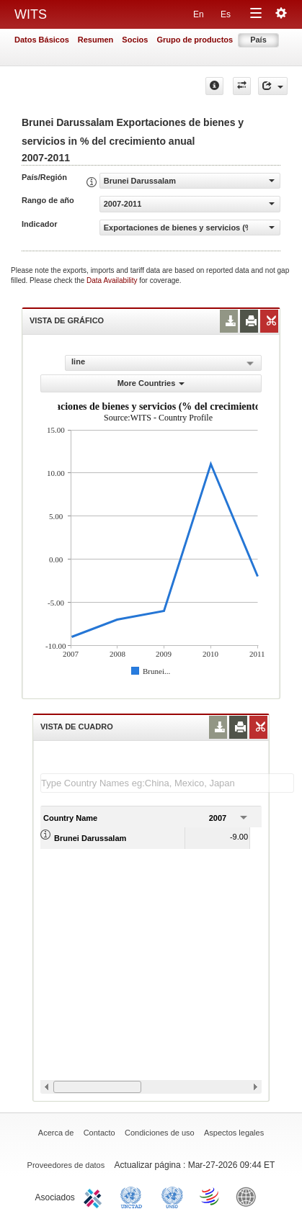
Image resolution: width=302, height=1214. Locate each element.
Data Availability (112, 280)
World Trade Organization (210, 1196)
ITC (95, 1196)
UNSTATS (172, 1196)
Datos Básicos (41, 39)
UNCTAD (134, 1196)
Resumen (96, 39)
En (198, 14)
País (258, 39)
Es (226, 14)
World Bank (249, 1196)
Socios (135, 39)
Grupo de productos (194, 39)
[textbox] (167, 783)
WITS (30, 14)
